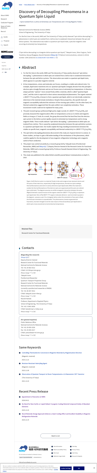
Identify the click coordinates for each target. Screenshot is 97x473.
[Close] (94, 469)
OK (79, 469)
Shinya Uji (54, 55)
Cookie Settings (66, 469)
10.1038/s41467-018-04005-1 (45, 57)
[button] (55, 436)
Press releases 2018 (29, 4)
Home (20, 4)
